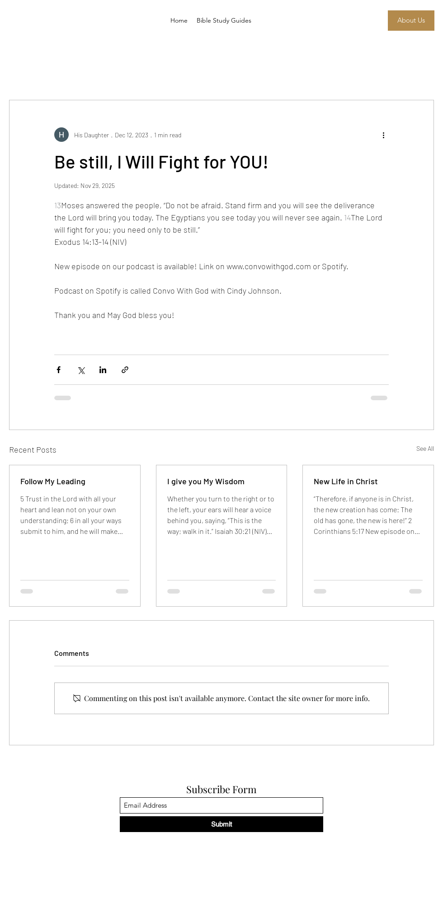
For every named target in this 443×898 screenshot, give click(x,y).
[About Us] (411, 20)
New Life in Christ (346, 481)
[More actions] (383, 134)
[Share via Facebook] (58, 369)
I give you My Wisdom (206, 481)
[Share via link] (125, 369)
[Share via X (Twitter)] (80, 369)
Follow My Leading (52, 481)
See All (425, 448)
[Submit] (221, 824)
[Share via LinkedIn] (103, 369)
